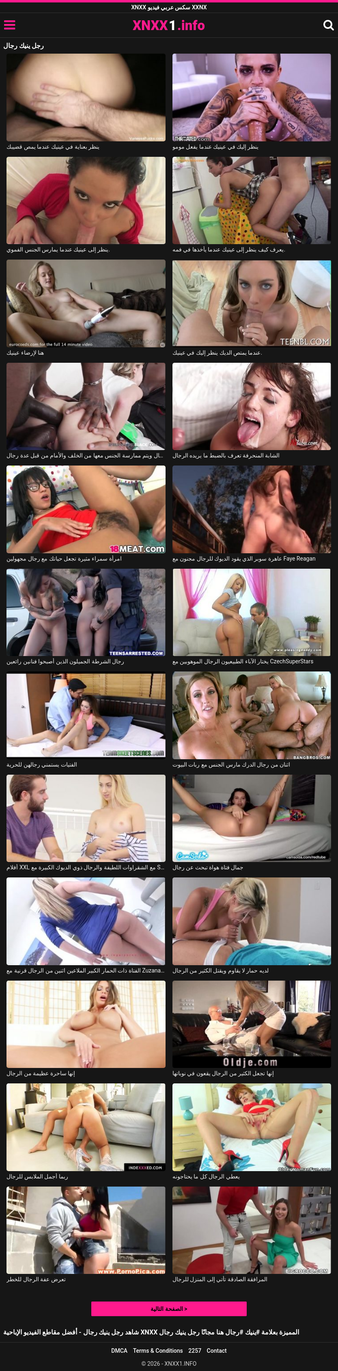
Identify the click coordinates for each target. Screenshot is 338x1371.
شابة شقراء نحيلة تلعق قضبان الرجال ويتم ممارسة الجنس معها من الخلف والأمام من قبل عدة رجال (86, 455)
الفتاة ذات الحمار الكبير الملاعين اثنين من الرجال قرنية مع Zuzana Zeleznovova (86, 970)
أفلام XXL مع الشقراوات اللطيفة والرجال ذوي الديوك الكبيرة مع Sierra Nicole (86, 867)
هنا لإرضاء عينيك (25, 352)
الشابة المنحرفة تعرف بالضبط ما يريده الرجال (226, 455)
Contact (217, 1350)
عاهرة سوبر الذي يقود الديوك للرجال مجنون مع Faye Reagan (244, 558)
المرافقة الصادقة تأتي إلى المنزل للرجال (219, 1279)
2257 (194, 1350)
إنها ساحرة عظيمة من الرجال (40, 1073)
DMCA (119, 1350)
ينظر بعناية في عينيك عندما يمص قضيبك (52, 146)
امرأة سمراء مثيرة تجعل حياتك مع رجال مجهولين (63, 558)
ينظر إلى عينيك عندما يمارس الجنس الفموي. (58, 249)
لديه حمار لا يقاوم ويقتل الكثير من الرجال (220, 970)
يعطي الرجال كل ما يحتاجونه (206, 1176)
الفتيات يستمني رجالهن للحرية (41, 764)
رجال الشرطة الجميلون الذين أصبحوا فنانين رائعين (65, 661)
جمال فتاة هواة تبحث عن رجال (207, 867)
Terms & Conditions (158, 1350)
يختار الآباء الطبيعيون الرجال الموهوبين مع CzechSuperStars (243, 661)
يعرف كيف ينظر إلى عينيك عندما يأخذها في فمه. (228, 249)
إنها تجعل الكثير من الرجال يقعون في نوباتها (223, 1073)
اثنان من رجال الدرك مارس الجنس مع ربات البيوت (231, 764)
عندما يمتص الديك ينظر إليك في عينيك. (217, 352)
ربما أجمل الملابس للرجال (37, 1176)
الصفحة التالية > (169, 1309)
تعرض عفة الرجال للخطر (35, 1279)
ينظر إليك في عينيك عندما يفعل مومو (215, 146)
